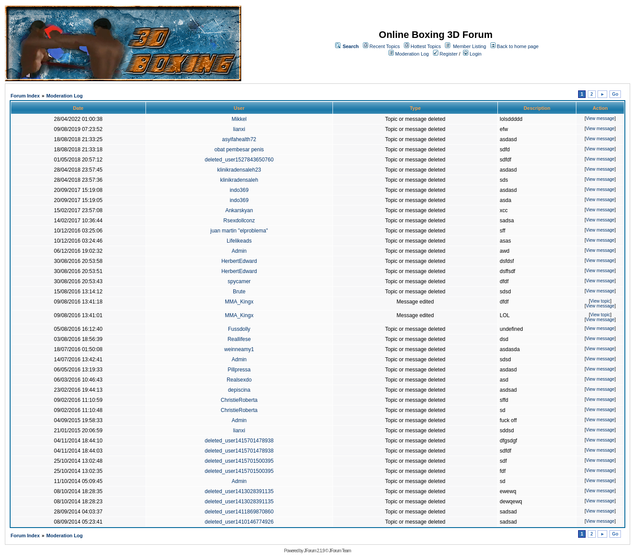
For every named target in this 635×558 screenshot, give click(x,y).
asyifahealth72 (239, 139)
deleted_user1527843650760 (239, 160)
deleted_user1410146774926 (239, 522)
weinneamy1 (239, 349)
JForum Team (340, 550)
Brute (239, 291)
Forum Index (25, 95)
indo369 (239, 190)
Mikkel (239, 119)
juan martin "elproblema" (239, 231)
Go (615, 94)
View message (600, 118)
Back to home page (518, 46)
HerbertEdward (239, 261)
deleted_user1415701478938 (239, 441)
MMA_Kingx (239, 302)
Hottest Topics (426, 46)
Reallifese (239, 339)
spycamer (239, 281)
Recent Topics (385, 46)
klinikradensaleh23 (239, 170)
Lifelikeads (239, 241)
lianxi (239, 129)
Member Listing (469, 46)
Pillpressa (239, 370)
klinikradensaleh (239, 180)
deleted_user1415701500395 (239, 461)
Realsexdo (239, 380)
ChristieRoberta (239, 400)
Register (445, 53)
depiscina (239, 390)
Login (472, 53)
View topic (600, 301)
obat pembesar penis (239, 149)
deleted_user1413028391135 (239, 491)
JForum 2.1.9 (314, 550)
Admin (239, 251)
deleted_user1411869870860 (239, 512)
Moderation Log (412, 53)
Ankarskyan (239, 210)
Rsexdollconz (239, 220)
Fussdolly (239, 329)
